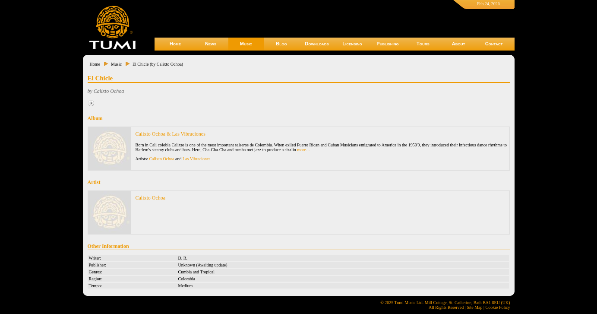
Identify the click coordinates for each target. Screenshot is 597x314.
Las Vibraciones (196, 158)
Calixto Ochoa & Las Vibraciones (170, 134)
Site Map (474, 307)
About (458, 43)
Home (175, 43)
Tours (423, 43)
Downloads (317, 43)
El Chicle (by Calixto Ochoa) (158, 64)
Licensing (352, 43)
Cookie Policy (498, 307)
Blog (281, 43)
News (210, 43)
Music (246, 43)
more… (303, 149)
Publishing (387, 43)
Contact (494, 43)
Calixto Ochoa (161, 158)
